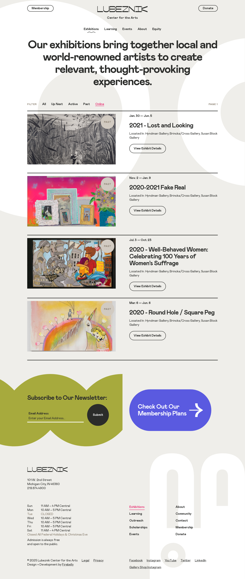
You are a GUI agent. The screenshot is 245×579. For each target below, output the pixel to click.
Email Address (38, 413)
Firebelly (68, 564)
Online (99, 104)
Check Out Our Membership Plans (170, 410)
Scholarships (138, 527)
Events (134, 534)
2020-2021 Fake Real (157, 188)
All (44, 104)
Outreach (136, 520)
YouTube (171, 560)
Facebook (136, 560)
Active (73, 104)
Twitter (186, 560)
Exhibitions (137, 507)
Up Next (57, 104)
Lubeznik (122, 13)
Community (184, 513)
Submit (98, 414)
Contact (182, 520)
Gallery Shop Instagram (145, 567)
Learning (135, 513)
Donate (181, 534)
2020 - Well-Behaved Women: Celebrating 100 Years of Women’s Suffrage (168, 256)
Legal (85, 560)
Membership (184, 527)
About (180, 507)
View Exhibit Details (147, 148)
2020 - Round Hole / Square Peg (172, 313)
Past (86, 104)
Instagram (153, 560)
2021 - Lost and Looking (161, 125)
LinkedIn (200, 560)
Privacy (98, 560)
